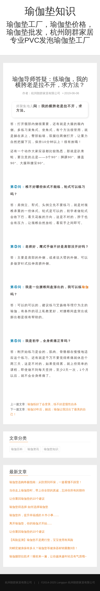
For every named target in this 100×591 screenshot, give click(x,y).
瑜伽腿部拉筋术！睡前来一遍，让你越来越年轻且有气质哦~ (48, 556)
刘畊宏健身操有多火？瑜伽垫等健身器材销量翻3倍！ (43, 548)
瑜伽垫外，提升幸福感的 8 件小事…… (34, 515)
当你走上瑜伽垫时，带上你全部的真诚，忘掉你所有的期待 (47, 490)
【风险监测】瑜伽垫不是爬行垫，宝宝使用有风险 (41, 540)
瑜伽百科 (17, 449)
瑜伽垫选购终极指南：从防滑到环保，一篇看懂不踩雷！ (45, 482)
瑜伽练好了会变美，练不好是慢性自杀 (52, 404)
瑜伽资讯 (33, 449)
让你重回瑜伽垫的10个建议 (27, 498)
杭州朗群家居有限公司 (18, 582)
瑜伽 (85, 287)
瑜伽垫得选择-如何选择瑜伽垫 (28, 507)
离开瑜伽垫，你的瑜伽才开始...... (30, 523)
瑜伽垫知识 (50, 11)
